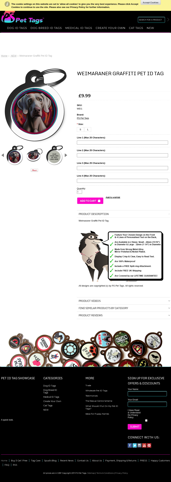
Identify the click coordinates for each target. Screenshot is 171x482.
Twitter (135, 445)
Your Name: (133, 389)
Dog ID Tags (17, 28)
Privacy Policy (121, 473)
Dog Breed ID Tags (46, 28)
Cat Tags (136, 28)
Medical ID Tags (78, 28)
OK (151, 2)
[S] (80, 129)
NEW (150, 28)
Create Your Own (110, 28)
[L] (87, 129)
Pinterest (149, 445)
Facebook (130, 445)
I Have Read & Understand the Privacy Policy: (134, 414)
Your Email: (133, 400)
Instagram (139, 445)
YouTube (144, 445)
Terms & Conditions (105, 473)
